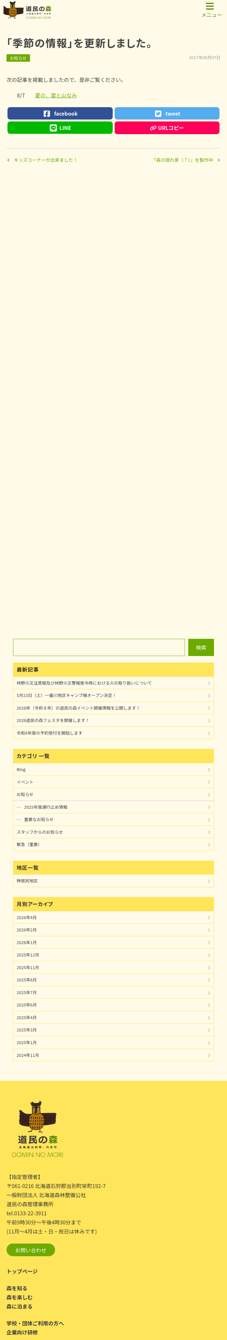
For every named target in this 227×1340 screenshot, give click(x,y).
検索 (201, 647)
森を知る (17, 1288)
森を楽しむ (20, 1297)
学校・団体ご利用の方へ (35, 1323)
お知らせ (18, 58)
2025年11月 (28, 967)
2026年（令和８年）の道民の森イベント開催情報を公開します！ (78, 708)
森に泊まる (20, 1306)
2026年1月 (27, 942)
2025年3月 (27, 1030)
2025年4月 (27, 1017)
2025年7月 (27, 992)
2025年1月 (27, 1042)
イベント (25, 782)
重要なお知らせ (39, 819)
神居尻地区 (27, 881)
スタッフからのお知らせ (40, 832)
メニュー (211, 10)
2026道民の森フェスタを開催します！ (53, 720)
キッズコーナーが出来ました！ (46, 160)
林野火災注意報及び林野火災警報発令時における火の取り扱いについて (84, 683)
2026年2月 (27, 930)
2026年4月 (27, 917)
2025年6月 (27, 1005)
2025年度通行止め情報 (45, 807)
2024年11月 (28, 1055)
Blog (21, 769)
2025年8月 (27, 980)
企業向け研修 (22, 1332)
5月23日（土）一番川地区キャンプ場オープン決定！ (66, 695)
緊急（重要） (29, 844)
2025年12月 (28, 955)
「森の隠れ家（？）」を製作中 (182, 160)
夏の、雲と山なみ (56, 95)
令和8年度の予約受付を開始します (49, 733)
